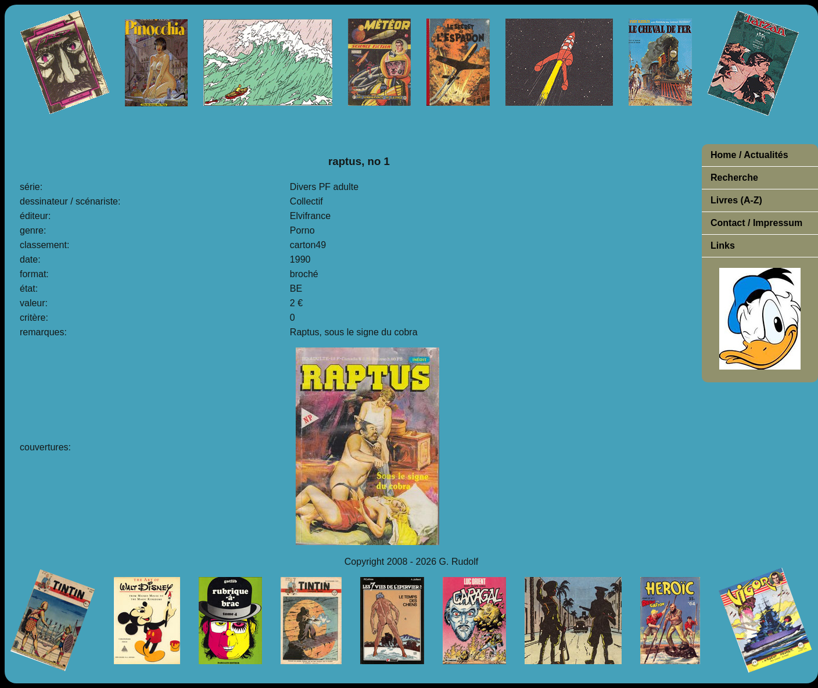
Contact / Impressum (756, 223)
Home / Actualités (749, 155)
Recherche (734, 177)
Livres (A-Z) (736, 200)
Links (723, 245)
